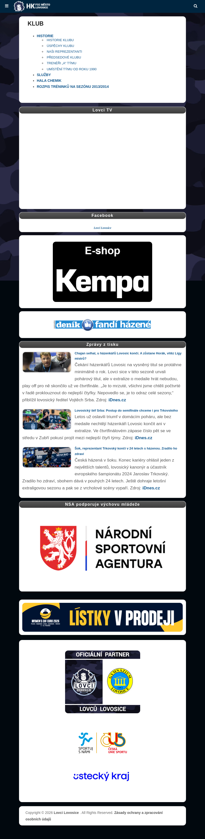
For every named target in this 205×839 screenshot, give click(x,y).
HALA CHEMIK (49, 81)
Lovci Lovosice (102, 227)
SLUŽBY (44, 75)
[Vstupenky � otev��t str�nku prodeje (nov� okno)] (102, 617)
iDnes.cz (117, 399)
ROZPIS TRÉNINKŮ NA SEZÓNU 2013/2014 (73, 87)
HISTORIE (45, 36)
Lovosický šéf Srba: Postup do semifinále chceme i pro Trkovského (126, 410)
